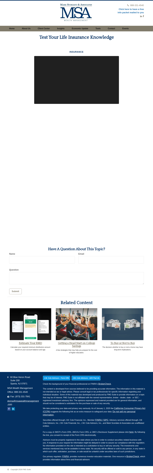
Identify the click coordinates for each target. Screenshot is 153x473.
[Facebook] (143, 16)
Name (12, 254)
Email (81, 254)
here (131, 432)
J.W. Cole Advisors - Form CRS (56, 378)
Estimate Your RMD (30, 343)
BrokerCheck (104, 384)
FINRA (99, 420)
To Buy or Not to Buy (122, 343)
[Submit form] (15, 291)
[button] (26, 28)
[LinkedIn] (141, 16)
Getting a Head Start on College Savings (76, 345)
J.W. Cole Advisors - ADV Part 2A (86, 378)
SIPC (105, 420)
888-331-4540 (135, 5)
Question (14, 270)
